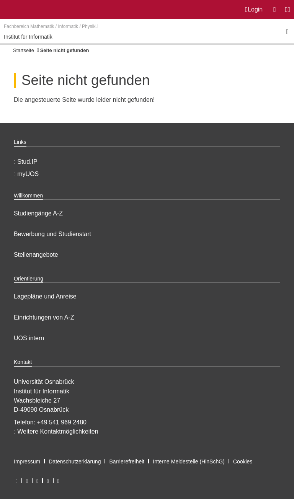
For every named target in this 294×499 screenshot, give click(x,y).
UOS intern (29, 338)
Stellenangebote (36, 254)
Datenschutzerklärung (75, 461)
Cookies (243, 461)
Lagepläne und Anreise (45, 296)
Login (254, 9)
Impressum (27, 461)
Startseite (23, 50)
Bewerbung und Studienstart (52, 234)
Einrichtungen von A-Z (44, 317)
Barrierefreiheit (126, 461)
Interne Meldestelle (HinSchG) (189, 461)
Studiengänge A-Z (38, 213)
